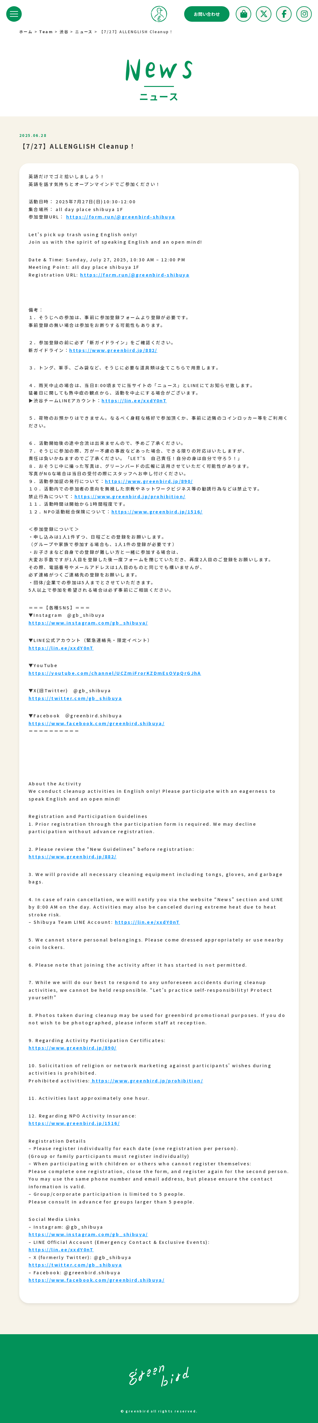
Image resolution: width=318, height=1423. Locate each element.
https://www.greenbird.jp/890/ (149, 481)
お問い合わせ (207, 14)
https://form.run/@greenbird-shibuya (120, 217)
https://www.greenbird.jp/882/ (113, 350)
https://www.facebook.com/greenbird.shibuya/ (97, 723)
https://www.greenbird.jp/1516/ (157, 511)
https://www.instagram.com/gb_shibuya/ (88, 623)
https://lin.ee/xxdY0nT (134, 400)
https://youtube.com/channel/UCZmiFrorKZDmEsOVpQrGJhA (115, 673)
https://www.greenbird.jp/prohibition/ (130, 496)
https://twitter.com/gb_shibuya (75, 698)
